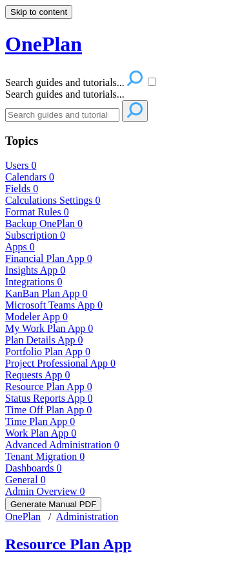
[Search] (62, 115)
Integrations (33, 281)
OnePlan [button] (43, 44)
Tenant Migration (45, 456)
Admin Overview (45, 491)
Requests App (37, 374)
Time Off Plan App (48, 409)
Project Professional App (60, 363)
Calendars (29, 176)
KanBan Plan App (46, 293)
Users (20, 165)
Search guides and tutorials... (65, 94)
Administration (87, 516)
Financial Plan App (48, 258)
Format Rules (37, 211)
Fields (21, 188)
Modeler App (36, 316)
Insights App (35, 270)
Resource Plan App (48, 386)
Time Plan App (40, 421)
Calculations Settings (53, 200)
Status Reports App (49, 398)
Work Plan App (40, 433)
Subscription (35, 235)
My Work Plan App (49, 328)
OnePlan (23, 516)
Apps (20, 246)
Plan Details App (44, 339)
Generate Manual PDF (53, 504)
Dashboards (33, 468)
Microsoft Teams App (54, 304)
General (25, 479)
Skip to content (38, 12)
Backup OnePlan (44, 223)
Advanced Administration (62, 444)
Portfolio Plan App (47, 351)
